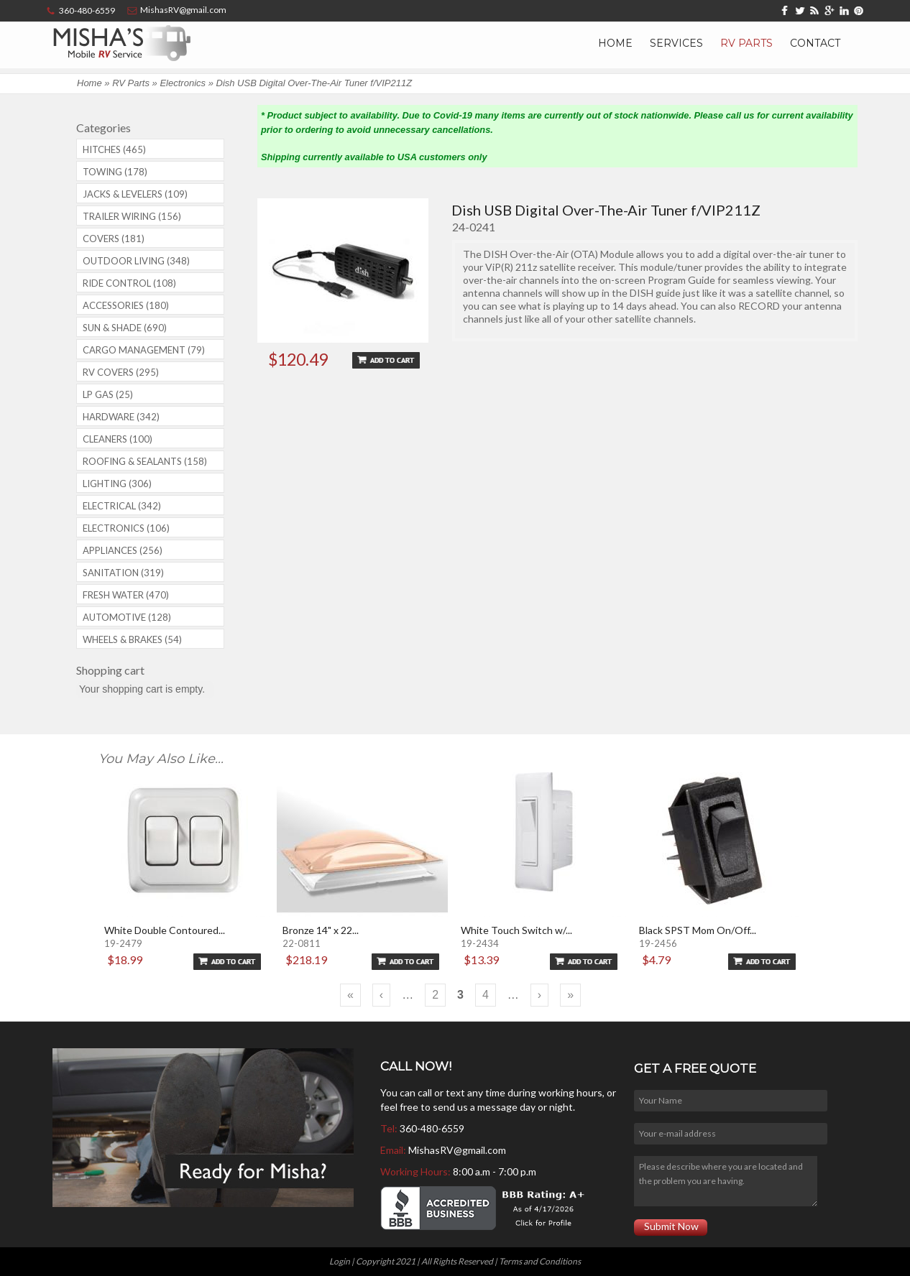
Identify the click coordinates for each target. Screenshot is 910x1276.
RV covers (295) (121, 372)
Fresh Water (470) (126, 595)
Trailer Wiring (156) (132, 216)
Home (615, 43)
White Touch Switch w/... (516, 930)
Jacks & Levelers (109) (135, 194)
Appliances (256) (122, 550)
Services (676, 43)
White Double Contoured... (164, 930)
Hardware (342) (121, 416)
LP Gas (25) (108, 394)
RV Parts (746, 43)
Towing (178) (115, 171)
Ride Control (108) (129, 283)
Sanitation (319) (123, 572)
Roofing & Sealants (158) (145, 461)
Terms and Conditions (540, 1261)
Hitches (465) (114, 149)
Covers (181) (113, 238)
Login (339, 1261)
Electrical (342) (122, 506)
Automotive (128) (127, 617)
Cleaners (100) (117, 439)
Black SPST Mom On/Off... (697, 930)
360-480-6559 (432, 1128)
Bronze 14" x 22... (320, 930)
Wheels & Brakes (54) (132, 639)
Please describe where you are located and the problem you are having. (725, 1181)
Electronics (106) (126, 528)
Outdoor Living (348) (136, 261)
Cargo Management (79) (144, 350)
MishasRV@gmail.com (457, 1150)
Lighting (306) (117, 483)
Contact (815, 43)
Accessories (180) (126, 305)
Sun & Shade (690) (125, 327)
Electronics (183, 83)
